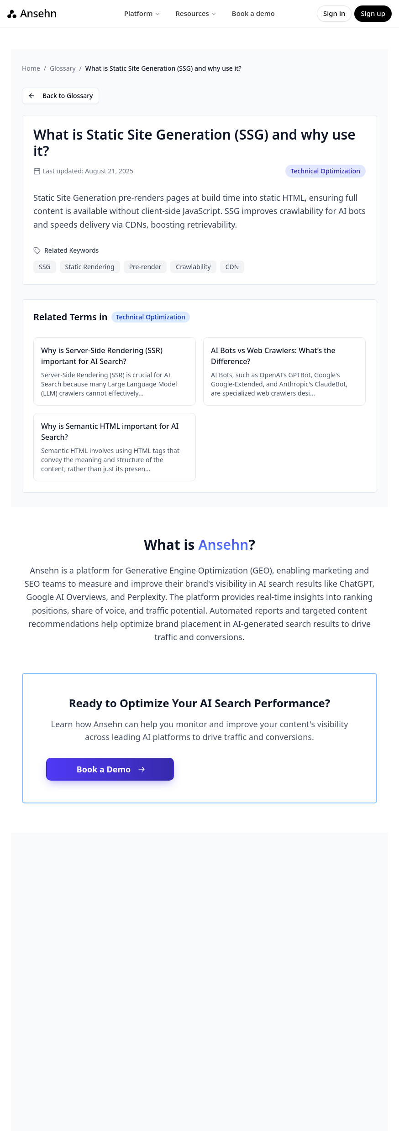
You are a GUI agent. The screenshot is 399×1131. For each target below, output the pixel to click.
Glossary (62, 68)
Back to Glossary (60, 95)
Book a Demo (111, 769)
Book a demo (253, 13)
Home (31, 68)
